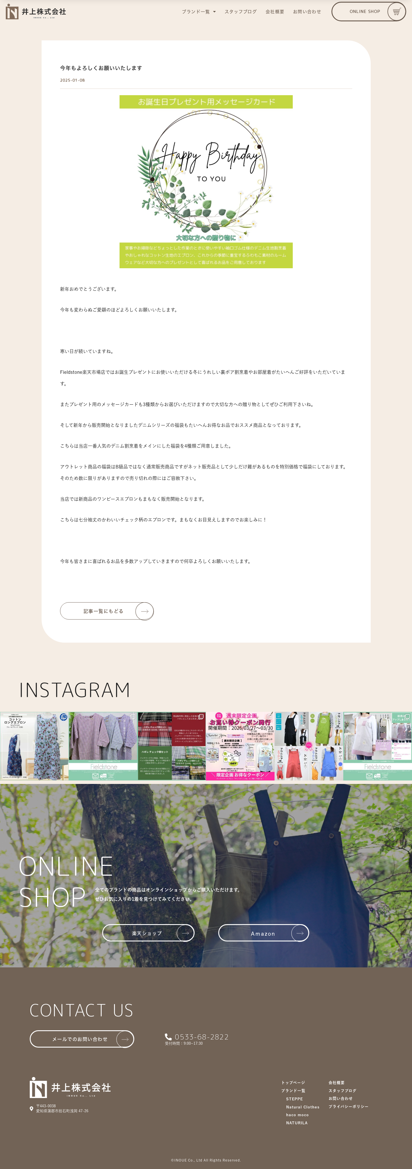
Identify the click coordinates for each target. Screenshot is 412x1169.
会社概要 (275, 12)
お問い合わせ (307, 12)
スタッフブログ (241, 12)
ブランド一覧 (199, 12)
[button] (368, 11)
